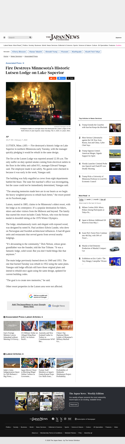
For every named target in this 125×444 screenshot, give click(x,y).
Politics (25, 45)
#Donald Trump (51, 52)
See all (103, 199)
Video (116, 427)
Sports (75, 45)
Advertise (88, 433)
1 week (88, 199)
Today (81, 199)
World (44, 45)
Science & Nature (85, 45)
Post (53, 78)
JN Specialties (103, 45)
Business (38, 45)
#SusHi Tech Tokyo (92, 52)
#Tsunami (64, 52)
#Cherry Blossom (19, 52)
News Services (52, 45)
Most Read (17, 45)
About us (35, 433)
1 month (95, 199)
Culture (94, 45)
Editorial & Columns (65, 45)
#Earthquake (77, 52)
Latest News (8, 45)
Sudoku (118, 45)
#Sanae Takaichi (35, 52)
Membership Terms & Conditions (51, 433)
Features (112, 45)
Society (31, 45)
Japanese (118, 37)
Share (63, 78)
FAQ (80, 433)
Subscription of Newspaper (85, 419)
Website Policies (70, 433)
